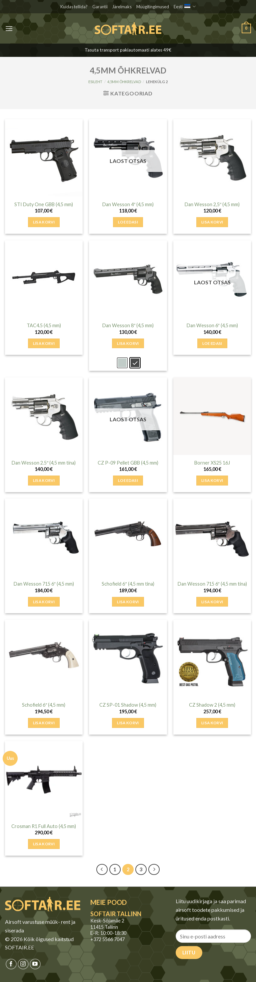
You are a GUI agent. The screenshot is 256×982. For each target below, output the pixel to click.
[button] (9, 28)
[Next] (154, 869)
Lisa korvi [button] (44, 222)
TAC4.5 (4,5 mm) (44, 325)
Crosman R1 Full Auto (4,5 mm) (43, 826)
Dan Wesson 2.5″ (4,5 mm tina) (44, 463)
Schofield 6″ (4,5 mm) (43, 705)
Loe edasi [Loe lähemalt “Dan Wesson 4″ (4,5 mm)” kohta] (128, 222)
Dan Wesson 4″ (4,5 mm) (128, 204)
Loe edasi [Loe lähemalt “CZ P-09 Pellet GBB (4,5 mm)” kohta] (128, 480)
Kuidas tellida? (74, 6)
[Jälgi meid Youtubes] (35, 964)
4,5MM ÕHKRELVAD (124, 81)
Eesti (185, 6)
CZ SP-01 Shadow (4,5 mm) (127, 705)
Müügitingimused (152, 6)
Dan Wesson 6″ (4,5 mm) (212, 325)
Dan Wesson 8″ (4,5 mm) (128, 325)
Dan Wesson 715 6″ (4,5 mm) (44, 584)
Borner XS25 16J (212, 463)
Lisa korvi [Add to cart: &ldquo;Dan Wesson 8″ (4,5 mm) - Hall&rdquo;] (128, 343)
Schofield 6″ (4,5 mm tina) (128, 584)
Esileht (95, 81)
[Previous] (102, 869)
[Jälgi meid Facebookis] (11, 964)
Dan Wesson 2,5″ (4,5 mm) (212, 204)
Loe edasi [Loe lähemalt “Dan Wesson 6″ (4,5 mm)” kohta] (212, 343)
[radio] (122, 363)
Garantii (100, 6)
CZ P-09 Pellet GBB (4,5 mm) (128, 463)
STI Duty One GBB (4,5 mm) (43, 204)
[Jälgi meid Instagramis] (23, 964)
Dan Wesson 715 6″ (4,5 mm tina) (212, 584)
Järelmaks (122, 6)
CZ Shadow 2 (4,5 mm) (212, 705)
